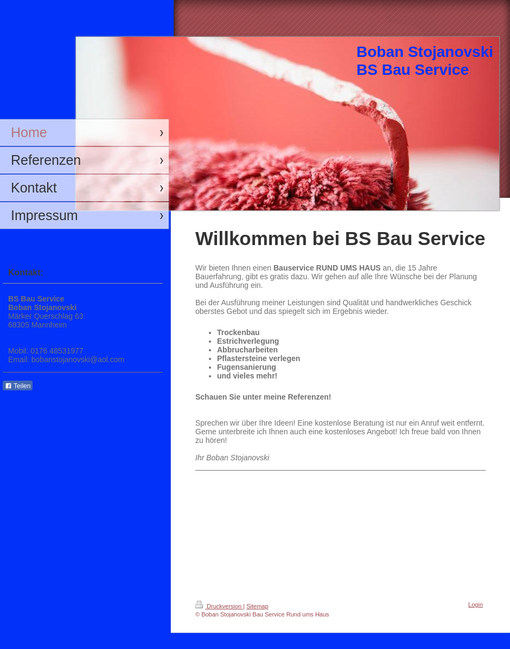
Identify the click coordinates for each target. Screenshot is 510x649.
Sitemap (257, 606)
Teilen (17, 386)
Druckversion (219, 606)
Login (475, 604)
